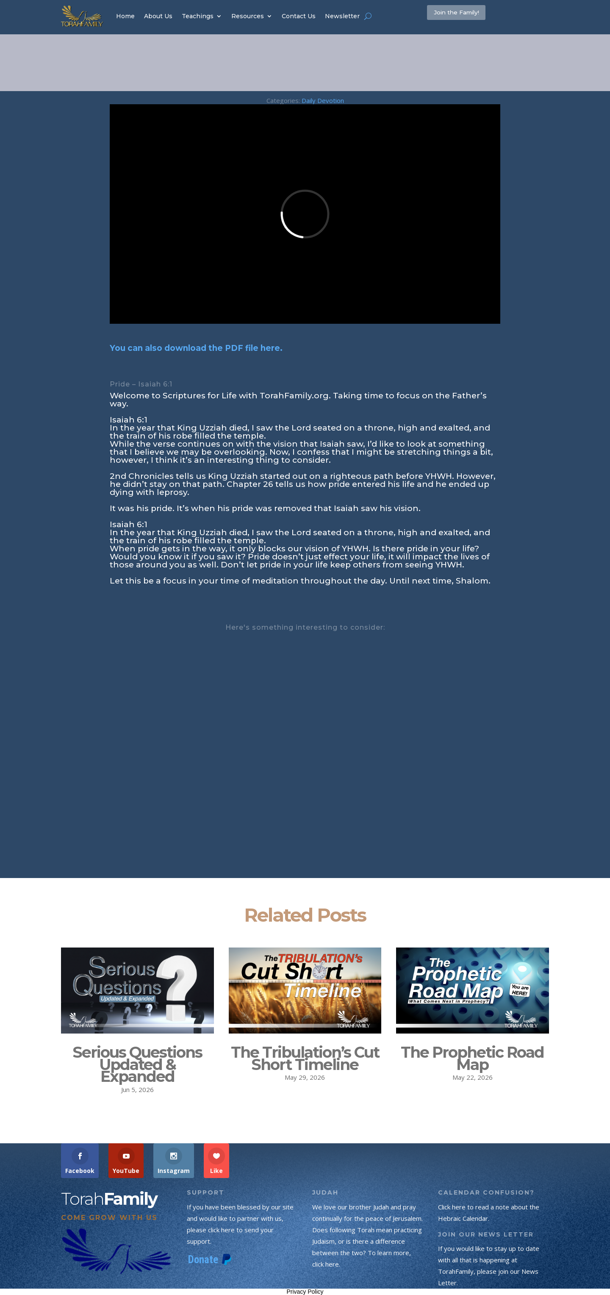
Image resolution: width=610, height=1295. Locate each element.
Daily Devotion (323, 100)
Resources (247, 16)
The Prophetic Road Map (472, 1058)
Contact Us (299, 16)
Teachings (198, 16)
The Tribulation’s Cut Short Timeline (305, 1058)
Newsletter (342, 16)
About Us (158, 16)
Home (125, 16)
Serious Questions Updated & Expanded (137, 1064)
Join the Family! (470, 16)
